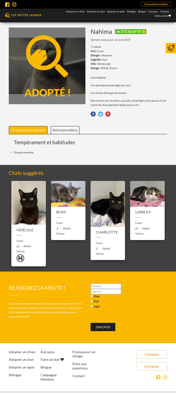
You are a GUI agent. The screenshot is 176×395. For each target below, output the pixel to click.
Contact (164, 11)
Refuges (131, 11)
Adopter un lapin (116, 11)
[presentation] (117, 316)
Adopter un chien (75, 11)
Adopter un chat (96, 11)
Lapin (96, 306)
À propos (153, 11)
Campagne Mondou (49, 377)
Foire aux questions (80, 366)
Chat (96, 301)
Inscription (151, 366)
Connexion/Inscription (156, 4)
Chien (96, 296)
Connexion (152, 354)
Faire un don (163, 15)
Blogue (142, 11)
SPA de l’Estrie (109, 68)
